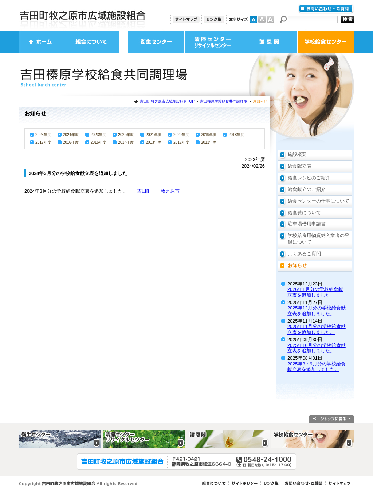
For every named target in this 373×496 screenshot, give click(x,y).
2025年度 (43, 135)
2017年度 (43, 142)
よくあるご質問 (304, 253)
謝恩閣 (269, 42)
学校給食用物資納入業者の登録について (318, 239)
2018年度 (236, 135)
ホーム (41, 42)
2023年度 (98, 135)
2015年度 (98, 142)
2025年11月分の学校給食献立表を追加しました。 (316, 329)
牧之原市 (170, 191)
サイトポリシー (244, 483)
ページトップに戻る (331, 419)
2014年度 (126, 142)
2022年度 (126, 135)
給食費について (304, 212)
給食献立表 (299, 166)
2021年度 (153, 135)
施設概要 (297, 154)
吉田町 (144, 191)
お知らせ (297, 265)
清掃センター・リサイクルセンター (213, 42)
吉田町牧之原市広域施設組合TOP (167, 101)
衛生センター (156, 42)
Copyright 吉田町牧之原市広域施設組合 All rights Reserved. (79, 483)
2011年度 (209, 142)
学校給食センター (326, 42)
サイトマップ (186, 19)
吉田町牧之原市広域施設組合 (82, 15)
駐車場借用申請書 (307, 224)
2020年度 (181, 135)
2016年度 (71, 142)
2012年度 (181, 142)
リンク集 (214, 19)
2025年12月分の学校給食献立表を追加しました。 (316, 310)
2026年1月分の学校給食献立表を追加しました (315, 292)
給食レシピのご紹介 (309, 177)
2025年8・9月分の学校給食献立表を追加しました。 (316, 366)
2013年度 (153, 142)
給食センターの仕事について (318, 201)
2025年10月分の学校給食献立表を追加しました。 (316, 348)
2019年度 (209, 135)
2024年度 (71, 135)
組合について (91, 42)
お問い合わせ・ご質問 (326, 9)
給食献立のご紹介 (307, 189)
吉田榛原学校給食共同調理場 (223, 101)
